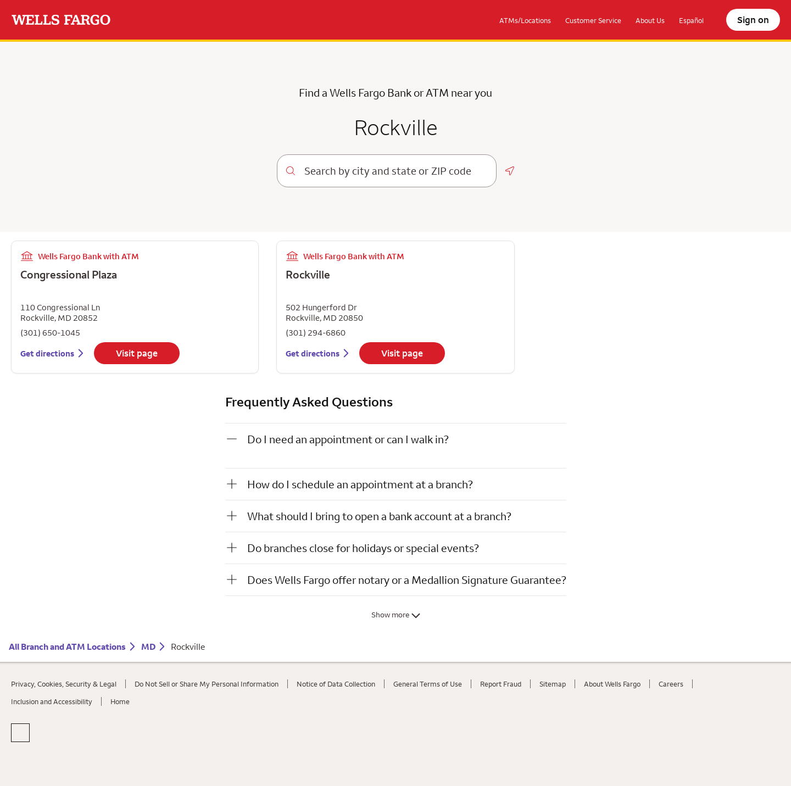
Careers (671, 683)
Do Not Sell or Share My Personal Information (206, 683)
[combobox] (395, 171)
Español (691, 20)
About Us (650, 20)
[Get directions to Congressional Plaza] (52, 353)
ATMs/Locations (525, 20)
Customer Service (593, 20)
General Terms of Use (427, 683)
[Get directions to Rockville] (318, 353)
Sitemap (552, 683)
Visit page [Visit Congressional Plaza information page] (137, 353)
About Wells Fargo (612, 683)
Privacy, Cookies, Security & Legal (63, 683)
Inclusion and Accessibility (51, 701)
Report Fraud (500, 683)
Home (120, 701)
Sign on (753, 20)
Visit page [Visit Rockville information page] (402, 353)
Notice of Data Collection (336, 683)
